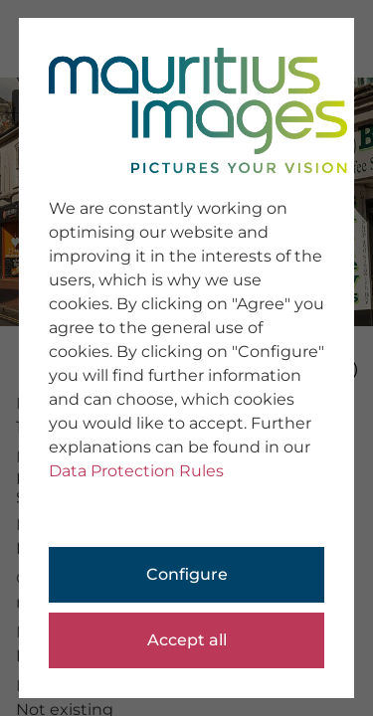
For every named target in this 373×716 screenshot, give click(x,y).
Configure (187, 574)
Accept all (187, 639)
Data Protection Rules (136, 470)
